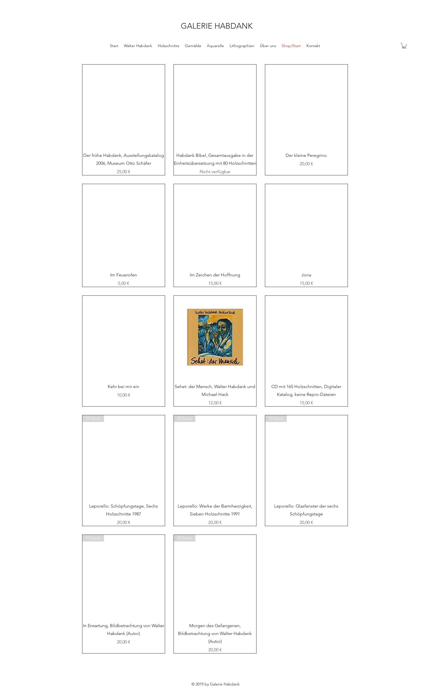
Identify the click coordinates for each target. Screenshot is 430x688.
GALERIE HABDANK (217, 26)
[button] (404, 46)
